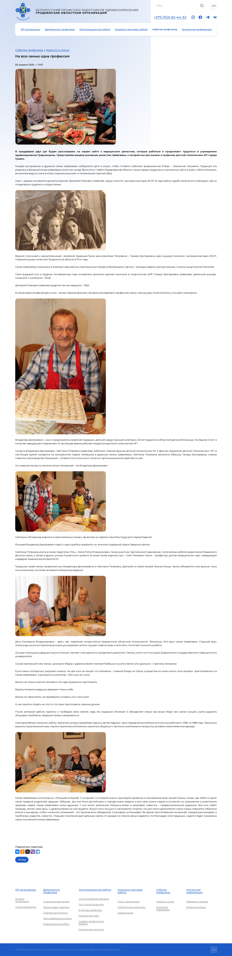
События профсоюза (164, 29)
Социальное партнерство (56, 901)
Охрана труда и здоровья (56, 907)
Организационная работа (94, 29)
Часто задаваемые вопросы (57, 918)
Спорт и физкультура (128, 901)
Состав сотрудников (25, 907)
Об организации (30, 29)
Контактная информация (197, 29)
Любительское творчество (131, 907)
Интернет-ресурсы (196, 907)
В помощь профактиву (90, 910)
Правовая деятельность (55, 912)
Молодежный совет (89, 915)
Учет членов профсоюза (91, 904)
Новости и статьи (57, 50)
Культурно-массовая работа (131, 29)
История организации (22, 900)
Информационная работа (56, 924)
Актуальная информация (163, 908)
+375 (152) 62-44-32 (170, 17)
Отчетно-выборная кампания (94, 898)
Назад (22, 859)
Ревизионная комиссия (91, 929)
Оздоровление (125, 912)
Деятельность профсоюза (60, 29)
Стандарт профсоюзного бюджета (91, 922)
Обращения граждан (197, 901)
